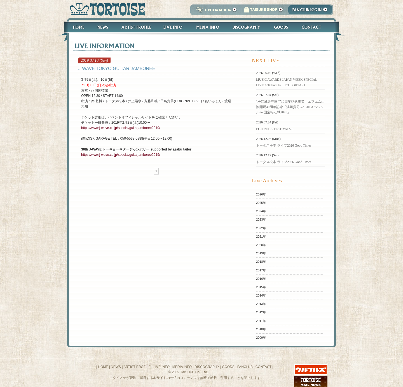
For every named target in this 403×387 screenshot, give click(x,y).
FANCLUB (245, 367)
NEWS (116, 367)
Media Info (207, 27)
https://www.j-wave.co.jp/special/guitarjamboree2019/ (120, 128)
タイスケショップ (263, 11)
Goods (282, 27)
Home (76, 27)
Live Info (173, 27)
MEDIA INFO (182, 367)
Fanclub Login (312, 11)
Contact (314, 27)
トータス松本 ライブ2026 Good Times (283, 145)
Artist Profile (135, 27)
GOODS (228, 367)
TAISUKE (215, 11)
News (102, 27)
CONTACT (263, 367)
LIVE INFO (161, 367)
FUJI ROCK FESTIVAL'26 (274, 129)
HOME (103, 367)
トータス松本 (105, 9)
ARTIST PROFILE (137, 367)
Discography (246, 27)
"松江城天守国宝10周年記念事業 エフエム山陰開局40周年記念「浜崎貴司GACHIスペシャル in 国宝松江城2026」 (290, 107)
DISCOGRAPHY (207, 367)
